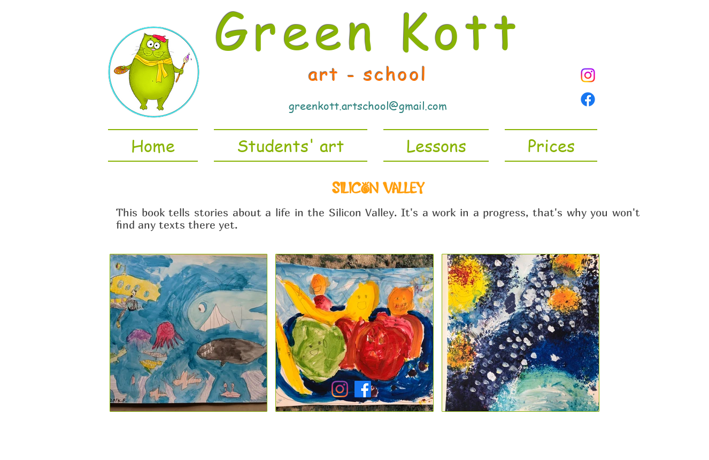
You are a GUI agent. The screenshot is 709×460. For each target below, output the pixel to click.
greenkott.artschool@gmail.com (368, 106)
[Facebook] (362, 389)
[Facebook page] (588, 99)
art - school (368, 73)
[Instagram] (588, 75)
